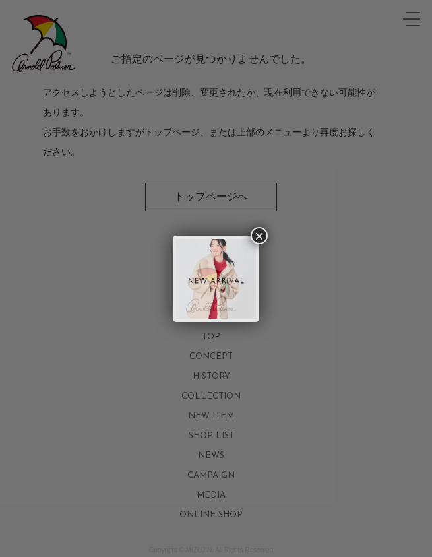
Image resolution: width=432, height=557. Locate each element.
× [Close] (259, 235)
